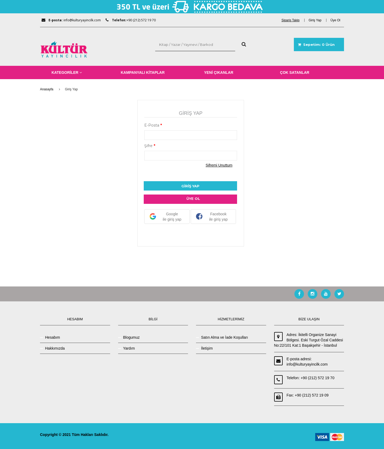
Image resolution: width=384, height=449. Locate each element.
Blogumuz (131, 337)
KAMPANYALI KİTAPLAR (143, 72)
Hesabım (52, 337)
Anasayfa (46, 89)
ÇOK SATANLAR (294, 72)
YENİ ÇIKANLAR (218, 72)
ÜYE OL (193, 198)
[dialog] (292, 20)
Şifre (149, 145)
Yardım (129, 348)
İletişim (207, 348)
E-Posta (153, 125)
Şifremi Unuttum (219, 165)
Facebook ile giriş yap (212, 216)
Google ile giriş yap (165, 216)
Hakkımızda (55, 348)
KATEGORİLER (66, 72)
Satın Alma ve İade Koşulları (224, 337)
